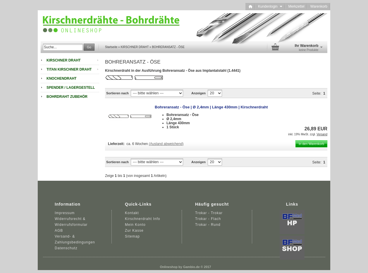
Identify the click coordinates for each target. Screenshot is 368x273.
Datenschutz (66, 248)
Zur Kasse (134, 230)
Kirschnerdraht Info (142, 219)
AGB (59, 230)
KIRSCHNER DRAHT (64, 60)
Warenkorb (318, 6)
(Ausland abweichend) (166, 144)
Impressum (65, 213)
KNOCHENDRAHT (62, 78)
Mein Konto (135, 225)
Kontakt (132, 213)
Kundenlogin (270, 6)
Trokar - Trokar (209, 213)
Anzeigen (198, 93)
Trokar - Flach (208, 219)
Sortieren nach (117, 93)
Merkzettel (296, 6)
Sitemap (132, 236)
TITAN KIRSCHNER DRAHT (69, 69)
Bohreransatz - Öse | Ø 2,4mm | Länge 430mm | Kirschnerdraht (211, 107)
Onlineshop (169, 267)
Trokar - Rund (208, 225)
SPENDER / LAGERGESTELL (71, 88)
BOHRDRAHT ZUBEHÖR (67, 97)
